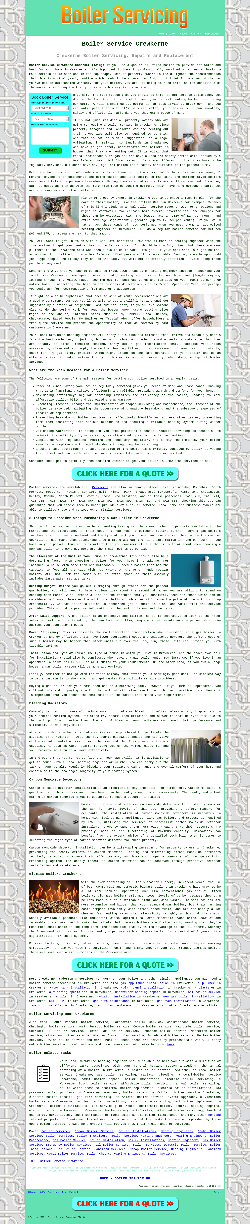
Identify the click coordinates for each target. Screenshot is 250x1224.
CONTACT (196, 33)
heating (214, 1115)
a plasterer (204, 987)
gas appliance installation (145, 983)
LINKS (172, 33)
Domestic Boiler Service (185, 1144)
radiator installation (116, 996)
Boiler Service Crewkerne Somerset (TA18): (66, 65)
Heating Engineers (177, 1131)
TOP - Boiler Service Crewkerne (56, 1161)
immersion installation (49, 1005)
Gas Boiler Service (69, 1140)
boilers (107, 172)
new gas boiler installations (189, 996)
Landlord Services (109, 1149)
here (170, 1044)
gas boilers (124, 156)
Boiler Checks (98, 1153)
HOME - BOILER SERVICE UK (125, 1178)
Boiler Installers (92, 1135)
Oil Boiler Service (112, 1144)
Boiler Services (55, 1131)
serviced (139, 108)
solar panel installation (143, 987)
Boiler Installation (107, 1140)
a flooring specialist (68, 992)
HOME (162, 33)
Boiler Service (124, 1135)
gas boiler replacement (115, 1005)
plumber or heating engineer (179, 241)
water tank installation (71, 987)
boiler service (150, 206)
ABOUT (183, 33)
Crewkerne (100, 487)
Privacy (218, 1192)
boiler (168, 65)
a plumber (206, 983)
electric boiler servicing (189, 1079)
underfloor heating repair (137, 992)
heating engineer (96, 229)
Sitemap (32, 1192)
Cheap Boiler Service (94, 1131)
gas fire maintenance (111, 1001)
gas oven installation (176, 1001)
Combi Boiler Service (65, 1153)
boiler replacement (136, 1088)
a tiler (61, 996)
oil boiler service (204, 992)
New (64, 1192)
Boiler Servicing (49, 1192)
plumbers (36, 250)
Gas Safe (96, 254)
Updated (73, 1192)
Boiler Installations (137, 1131)
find (43, 1022)
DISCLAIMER (212, 33)
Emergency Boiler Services (68, 1144)
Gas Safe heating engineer (154, 271)
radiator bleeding (134, 711)
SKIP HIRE (57, 1001)
